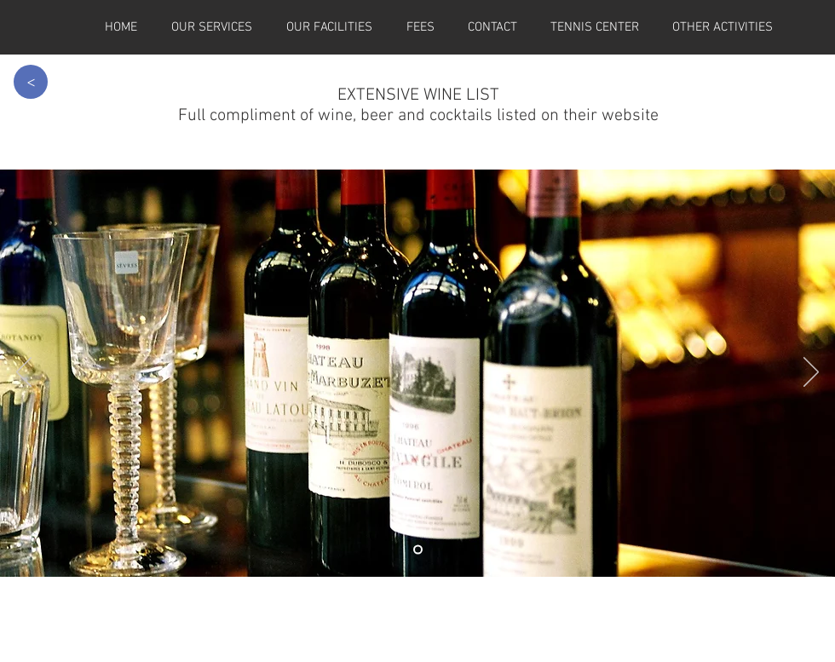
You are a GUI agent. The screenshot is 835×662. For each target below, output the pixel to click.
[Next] (811, 373)
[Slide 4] (418, 550)
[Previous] (24, 373)
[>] (31, 82)
